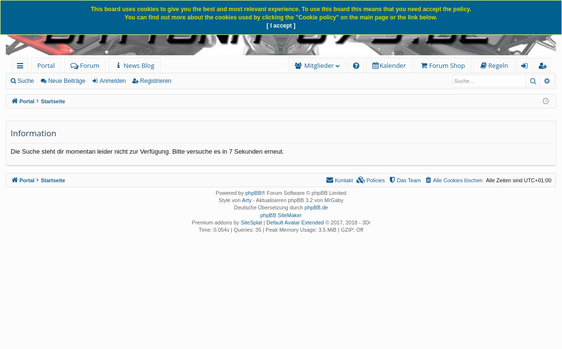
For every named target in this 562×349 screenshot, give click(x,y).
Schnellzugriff (22, 67)
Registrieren (156, 81)
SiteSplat (251, 222)
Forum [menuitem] (84, 65)
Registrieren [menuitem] (544, 67)
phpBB (253, 193)
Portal (46, 65)
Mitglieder (319, 65)
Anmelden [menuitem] (527, 67)
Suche (25, 81)
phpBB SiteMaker (281, 215)
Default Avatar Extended (294, 222)
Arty (247, 200)
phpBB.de (316, 207)
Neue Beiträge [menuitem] (66, 81)
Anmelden (112, 81)
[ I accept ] (281, 25)
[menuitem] (134, 65)
